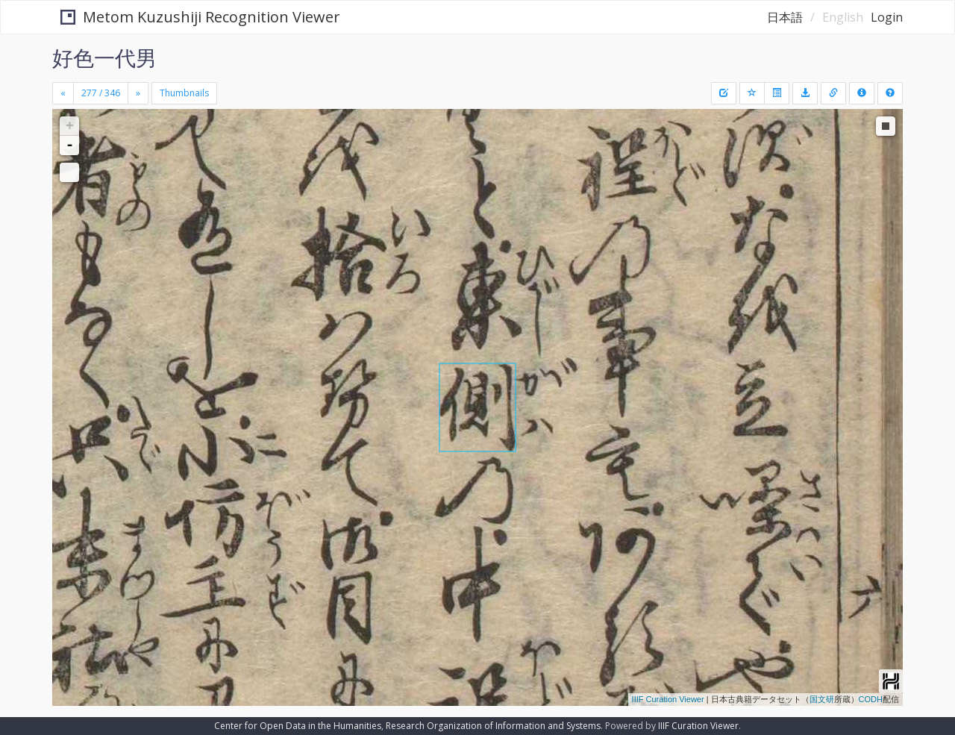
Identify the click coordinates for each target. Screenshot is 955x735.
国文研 (822, 699)
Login (887, 17)
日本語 (785, 17)
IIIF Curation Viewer (668, 699)
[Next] (138, 93)
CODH (871, 699)
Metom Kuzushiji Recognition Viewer (193, 17)
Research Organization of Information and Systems (493, 725)
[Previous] (63, 93)
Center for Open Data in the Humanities (297, 725)
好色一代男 (104, 57)
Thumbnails (184, 93)
